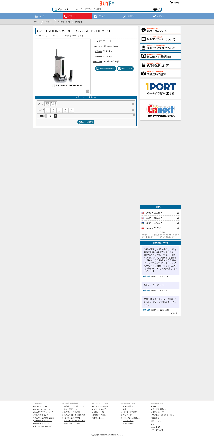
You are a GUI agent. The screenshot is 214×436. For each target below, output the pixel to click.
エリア (99, 41)
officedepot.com (110, 46)
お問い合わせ (128, 424)
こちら (162, 237)
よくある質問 (128, 421)
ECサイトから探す (100, 406)
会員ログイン (128, 409)
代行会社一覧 (98, 412)
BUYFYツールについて (43, 409)
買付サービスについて (43, 421)
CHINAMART (157, 430)
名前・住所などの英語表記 (74, 421)
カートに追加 (86, 122)
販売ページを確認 (105, 68)
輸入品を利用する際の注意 (74, 415)
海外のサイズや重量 (72, 424)
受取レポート (98, 418)
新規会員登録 (128, 406)
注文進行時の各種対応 (43, 426)
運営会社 (155, 418)
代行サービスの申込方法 (44, 418)
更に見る (175, 313)
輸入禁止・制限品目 (72, 412)
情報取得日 (97, 62)
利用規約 (155, 406)
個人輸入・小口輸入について (75, 406)
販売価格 (98, 51)
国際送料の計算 (99, 415)
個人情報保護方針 (159, 409)
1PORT (155, 424)
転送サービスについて (43, 424)
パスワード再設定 (130, 412)
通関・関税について (72, 409)
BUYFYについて (40, 406)
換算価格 (98, 56)
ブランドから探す (100, 409)
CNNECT (156, 427)
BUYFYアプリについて (43, 412)
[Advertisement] (160, 163)
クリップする (125, 68)
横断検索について (41, 415)
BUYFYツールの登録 (131, 418)
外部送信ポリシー (159, 412)
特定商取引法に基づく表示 (163, 415)
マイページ (127, 415)
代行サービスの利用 (72, 418)
